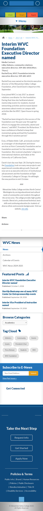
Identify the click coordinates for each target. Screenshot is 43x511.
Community (21, 338)
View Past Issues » (10, 378)
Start (22, 15)
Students (23, 350)
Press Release (10, 350)
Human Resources (31, 479)
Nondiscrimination (18, 487)
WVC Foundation (11, 356)
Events (33, 338)
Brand (18, 479)
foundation (9, 165)
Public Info (9, 479)
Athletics (8, 338)
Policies (13, 483)
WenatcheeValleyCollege (21, 9)
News (10, 38)
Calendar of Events (11, 260)
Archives (6, 255)
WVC (34, 350)
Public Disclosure (26, 483)
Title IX (31, 487)
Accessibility (30, 491)
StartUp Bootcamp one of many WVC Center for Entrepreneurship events (19, 292)
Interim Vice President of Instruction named (19, 303)
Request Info (22, 437)
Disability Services (15, 491)
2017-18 (19, 38)
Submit (33, 373)
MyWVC (5, 3)
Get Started (21, 448)
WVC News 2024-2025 (13, 265)
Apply (33, 15)
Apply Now (21, 458)
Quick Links (38, 3)
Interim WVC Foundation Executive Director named (19, 281)
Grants (7, 344)
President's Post (21, 344)
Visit (10, 15)
